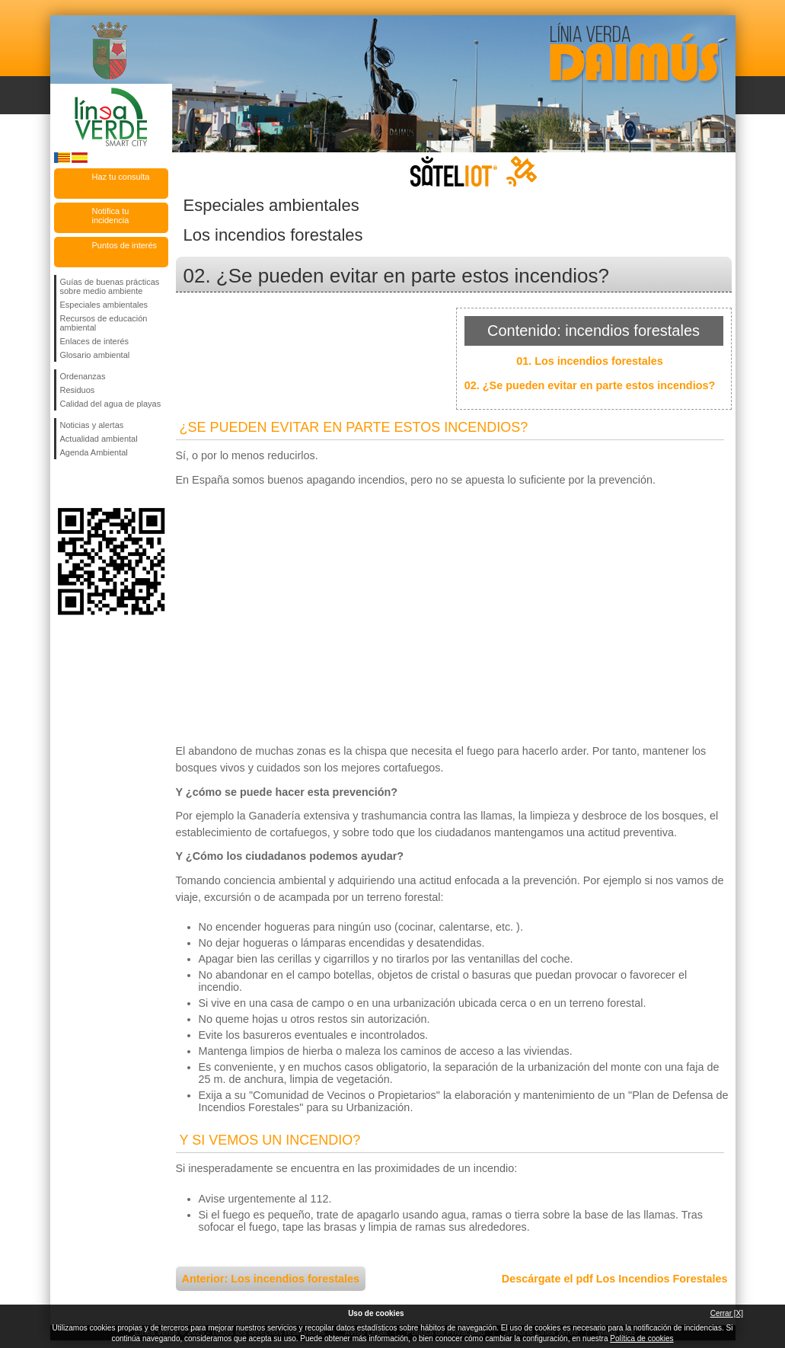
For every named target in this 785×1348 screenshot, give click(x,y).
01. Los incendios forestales (589, 361)
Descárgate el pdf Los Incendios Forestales (615, 1279)
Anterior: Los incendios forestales (271, 1279)
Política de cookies (641, 1338)
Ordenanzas (83, 376)
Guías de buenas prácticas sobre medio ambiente (110, 286)
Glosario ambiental (95, 354)
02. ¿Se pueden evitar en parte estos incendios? (590, 385)
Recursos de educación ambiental (104, 323)
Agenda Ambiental (94, 452)
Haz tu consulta (121, 176)
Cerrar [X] (726, 1313)
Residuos (77, 389)
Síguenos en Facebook (63, 483)
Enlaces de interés (94, 341)
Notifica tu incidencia (110, 215)
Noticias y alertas (92, 425)
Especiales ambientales (104, 304)
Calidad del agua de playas (110, 403)
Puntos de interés (125, 245)
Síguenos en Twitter (88, 483)
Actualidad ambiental (99, 438)
